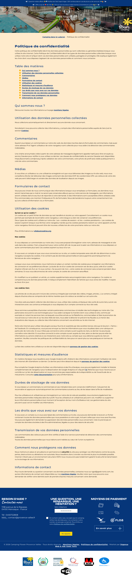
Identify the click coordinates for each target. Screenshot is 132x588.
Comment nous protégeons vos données (39, 95)
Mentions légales (71, 544)
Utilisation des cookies (32, 83)
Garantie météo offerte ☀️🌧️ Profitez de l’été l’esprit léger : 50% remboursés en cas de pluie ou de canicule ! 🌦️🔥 (66, 1)
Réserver (118, 10)
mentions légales (61, 110)
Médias (25, 78)
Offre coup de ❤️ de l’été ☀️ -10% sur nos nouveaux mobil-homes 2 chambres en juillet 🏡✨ (66, 4)
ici (86, 370)
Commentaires (28, 76)
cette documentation (43, 375)
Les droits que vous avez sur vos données (40, 90)
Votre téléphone (61, 507)
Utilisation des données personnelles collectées (42, 73)
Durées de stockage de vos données (38, 88)
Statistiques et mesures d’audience (37, 85)
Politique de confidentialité (64, 524)
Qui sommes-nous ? (30, 71)
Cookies (24, 131)
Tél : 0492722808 (10, 515)
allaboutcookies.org (42, 231)
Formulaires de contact (32, 81)
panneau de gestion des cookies (84, 347)
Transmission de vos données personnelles (40, 93)
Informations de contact (32, 98)
